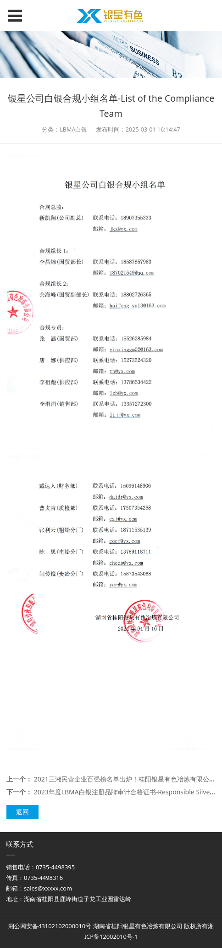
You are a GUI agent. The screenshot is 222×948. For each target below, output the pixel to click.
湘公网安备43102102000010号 (49, 926)
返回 (22, 811)
